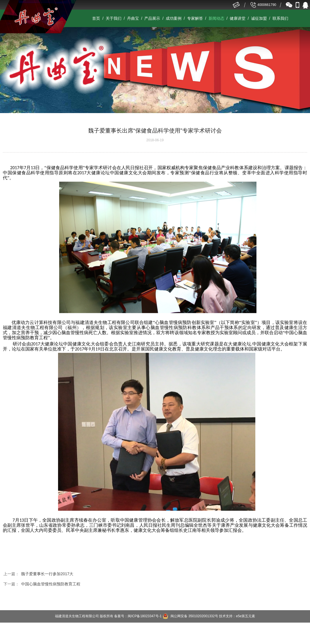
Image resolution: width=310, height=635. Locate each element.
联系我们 (280, 18)
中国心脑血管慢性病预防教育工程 (50, 584)
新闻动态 (216, 18)
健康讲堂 (237, 18)
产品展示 (152, 18)
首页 (96, 18)
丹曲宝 (133, 18)
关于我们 (113, 18)
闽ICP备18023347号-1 (144, 616)
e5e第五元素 (245, 616)
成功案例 (173, 18)
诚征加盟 (259, 18)
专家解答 (195, 18)
